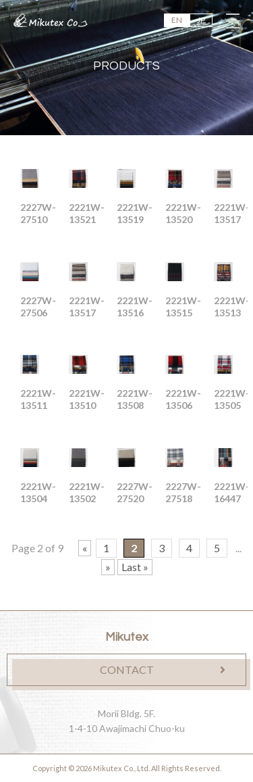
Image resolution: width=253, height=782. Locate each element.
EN (176, 20)
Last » (134, 566)
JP (201, 20)
